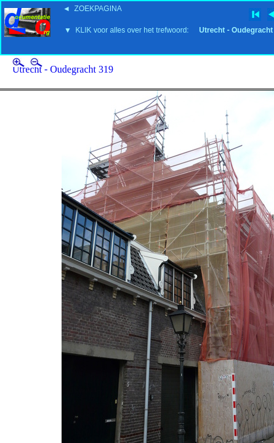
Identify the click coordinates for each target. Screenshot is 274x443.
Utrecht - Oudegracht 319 (62, 69)
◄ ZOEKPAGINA (92, 8)
